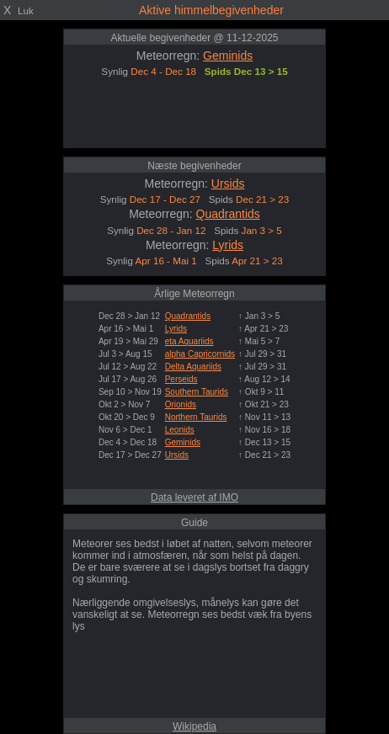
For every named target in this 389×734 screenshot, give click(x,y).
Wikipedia (194, 726)
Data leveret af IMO (194, 497)
